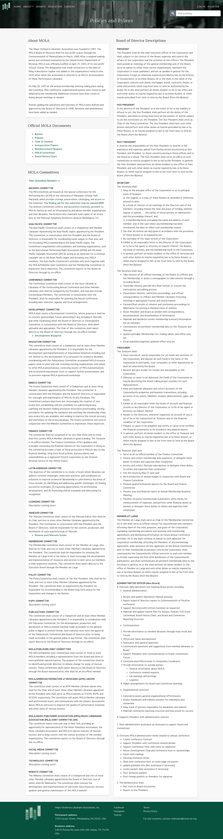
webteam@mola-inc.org (184, 818)
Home (17, 6)
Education (55, 6)
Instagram (119, 811)
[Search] (198, 13)
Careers (69, 6)
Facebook (119, 807)
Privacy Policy (150, 811)
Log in (201, 6)
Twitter (118, 814)
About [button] (27, 6)
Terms (146, 807)
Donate (41, 6)
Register (213, 6)
